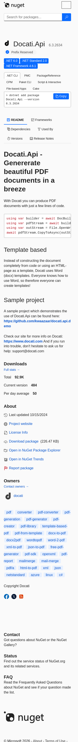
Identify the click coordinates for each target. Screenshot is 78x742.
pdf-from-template (28, 533)
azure (35, 575)
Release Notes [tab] (42, 138)
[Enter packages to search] (33, 17)
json (58, 568)
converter (24, 512)
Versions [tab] (15, 138)
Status (10, 655)
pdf (8, 512)
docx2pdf (13, 540)
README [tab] (15, 120)
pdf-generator (36, 519)
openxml (48, 554)
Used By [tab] (45, 129)
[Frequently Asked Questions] (8, 677)
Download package (24, 441)
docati (18, 496)
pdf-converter (48, 512)
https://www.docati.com (23, 341)
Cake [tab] (36, 88)
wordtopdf (34, 540)
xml (45, 568)
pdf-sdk (30, 554)
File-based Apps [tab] (16, 88)
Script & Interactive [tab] (49, 82)
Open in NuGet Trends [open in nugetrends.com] (26, 459)
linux (49, 575)
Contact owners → (16, 486)
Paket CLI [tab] (25, 82)
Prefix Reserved (22, 52)
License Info (18, 432)
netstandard (15, 575)
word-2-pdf (56, 540)
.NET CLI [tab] (12, 75)
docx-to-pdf (57, 533)
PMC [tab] (27, 75)
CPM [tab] (9, 82)
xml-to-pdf (14, 547)
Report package (21, 468)
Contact (12, 634)
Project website (21, 424)
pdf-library (28, 526)
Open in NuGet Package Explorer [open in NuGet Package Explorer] (34, 450)
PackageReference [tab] (48, 75)
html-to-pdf (28, 568)
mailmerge (27, 561)
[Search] (66, 17)
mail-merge (50, 561)
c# (61, 575)
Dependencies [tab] (18, 129)
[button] (61, 96)
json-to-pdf (36, 547)
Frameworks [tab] (41, 120)
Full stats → (12, 369)
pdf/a (10, 568)
